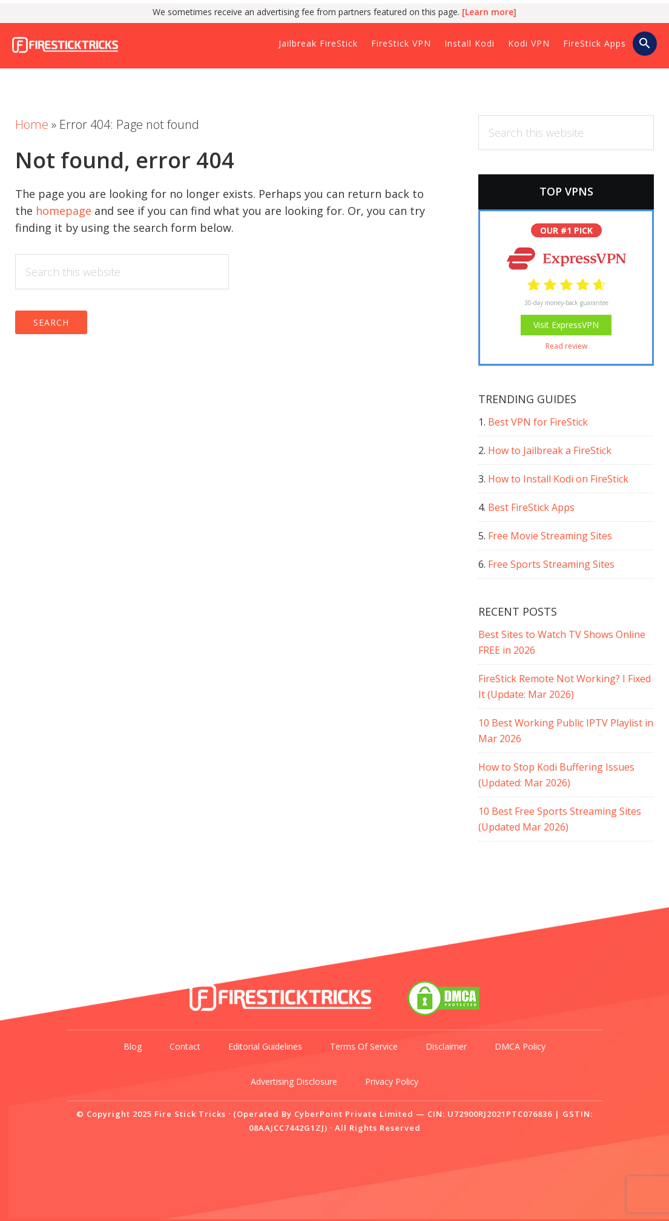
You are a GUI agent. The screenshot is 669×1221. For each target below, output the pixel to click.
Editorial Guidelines (265, 1046)
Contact (185, 1046)
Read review (566, 346)
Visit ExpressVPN (566, 325)
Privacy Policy (391, 1081)
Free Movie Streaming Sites (550, 535)
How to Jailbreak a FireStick (549, 450)
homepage (63, 210)
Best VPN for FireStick (538, 422)
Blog (133, 1046)
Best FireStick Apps (531, 507)
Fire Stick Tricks (94, 48)
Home (31, 124)
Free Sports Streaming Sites (551, 564)
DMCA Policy (520, 1046)
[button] (644, 44)
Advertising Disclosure (294, 1081)
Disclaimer (446, 1046)
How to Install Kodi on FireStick (558, 478)
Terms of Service (364, 1046)
